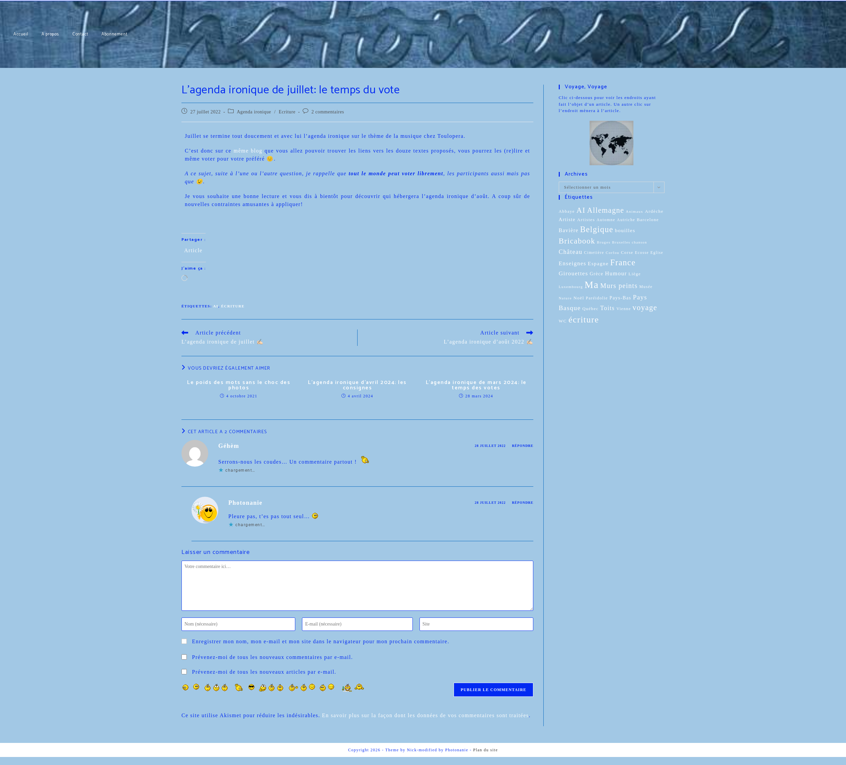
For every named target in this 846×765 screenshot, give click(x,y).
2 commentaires (327, 111)
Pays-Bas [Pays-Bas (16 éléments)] (620, 297)
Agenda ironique (254, 111)
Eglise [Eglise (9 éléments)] (656, 253)
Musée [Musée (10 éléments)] (645, 286)
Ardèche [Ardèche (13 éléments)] (654, 211)
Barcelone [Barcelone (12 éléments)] (648, 219)
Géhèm (228, 446)
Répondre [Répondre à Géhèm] (522, 446)
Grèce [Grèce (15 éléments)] (596, 273)
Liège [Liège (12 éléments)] (634, 273)
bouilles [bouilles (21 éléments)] (625, 230)
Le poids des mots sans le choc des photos (238, 385)
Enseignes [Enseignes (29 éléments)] (572, 263)
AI (215, 306)
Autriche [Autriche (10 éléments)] (626, 219)
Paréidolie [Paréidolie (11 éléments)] (597, 298)
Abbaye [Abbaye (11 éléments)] (567, 211)
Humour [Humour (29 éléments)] (616, 273)
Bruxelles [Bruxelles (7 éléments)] (621, 242)
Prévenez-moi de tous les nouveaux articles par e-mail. (264, 672)
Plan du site (485, 750)
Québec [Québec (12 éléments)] (590, 308)
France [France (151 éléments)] (623, 262)
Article (193, 250)
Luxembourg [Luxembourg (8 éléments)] (571, 287)
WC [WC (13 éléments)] (563, 320)
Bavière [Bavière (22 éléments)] (569, 230)
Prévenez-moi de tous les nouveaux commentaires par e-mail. (272, 657)
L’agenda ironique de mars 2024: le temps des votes (476, 385)
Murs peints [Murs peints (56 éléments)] (619, 285)
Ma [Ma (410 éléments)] (592, 284)
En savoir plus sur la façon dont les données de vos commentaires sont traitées (425, 715)
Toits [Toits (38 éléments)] (607, 308)
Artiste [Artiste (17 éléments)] (567, 219)
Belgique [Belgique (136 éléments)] (596, 229)
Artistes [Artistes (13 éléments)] (586, 219)
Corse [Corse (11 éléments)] (627, 252)
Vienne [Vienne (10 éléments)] (623, 308)
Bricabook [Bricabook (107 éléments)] (577, 241)
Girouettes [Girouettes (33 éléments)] (573, 273)
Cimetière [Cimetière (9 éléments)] (594, 253)
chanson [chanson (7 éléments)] (639, 242)
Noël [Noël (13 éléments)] (578, 297)
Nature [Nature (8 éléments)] (565, 298)
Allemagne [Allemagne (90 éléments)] (605, 210)
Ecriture (287, 111)
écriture (232, 306)
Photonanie (245, 502)
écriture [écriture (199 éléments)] (583, 319)
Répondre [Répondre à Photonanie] (522, 502)
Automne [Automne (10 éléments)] (606, 219)
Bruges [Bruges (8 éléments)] (604, 242)
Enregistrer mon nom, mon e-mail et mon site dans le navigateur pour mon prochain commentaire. (321, 641)
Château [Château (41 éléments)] (571, 251)
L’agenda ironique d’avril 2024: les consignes (357, 385)
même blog (248, 151)
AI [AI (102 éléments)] (581, 210)
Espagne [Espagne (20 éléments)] (598, 263)
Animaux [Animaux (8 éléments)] (634, 211)
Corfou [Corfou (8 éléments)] (612, 253)
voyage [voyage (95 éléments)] (644, 307)
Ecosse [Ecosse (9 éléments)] (642, 253)
